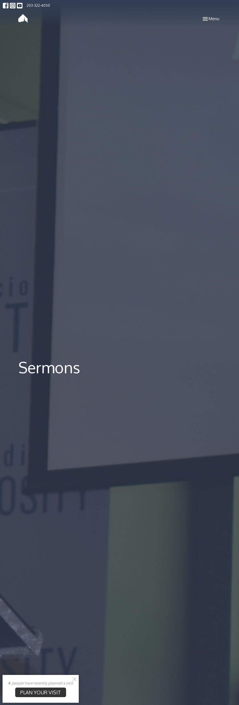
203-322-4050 (38, 5)
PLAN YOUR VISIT (40, 692)
